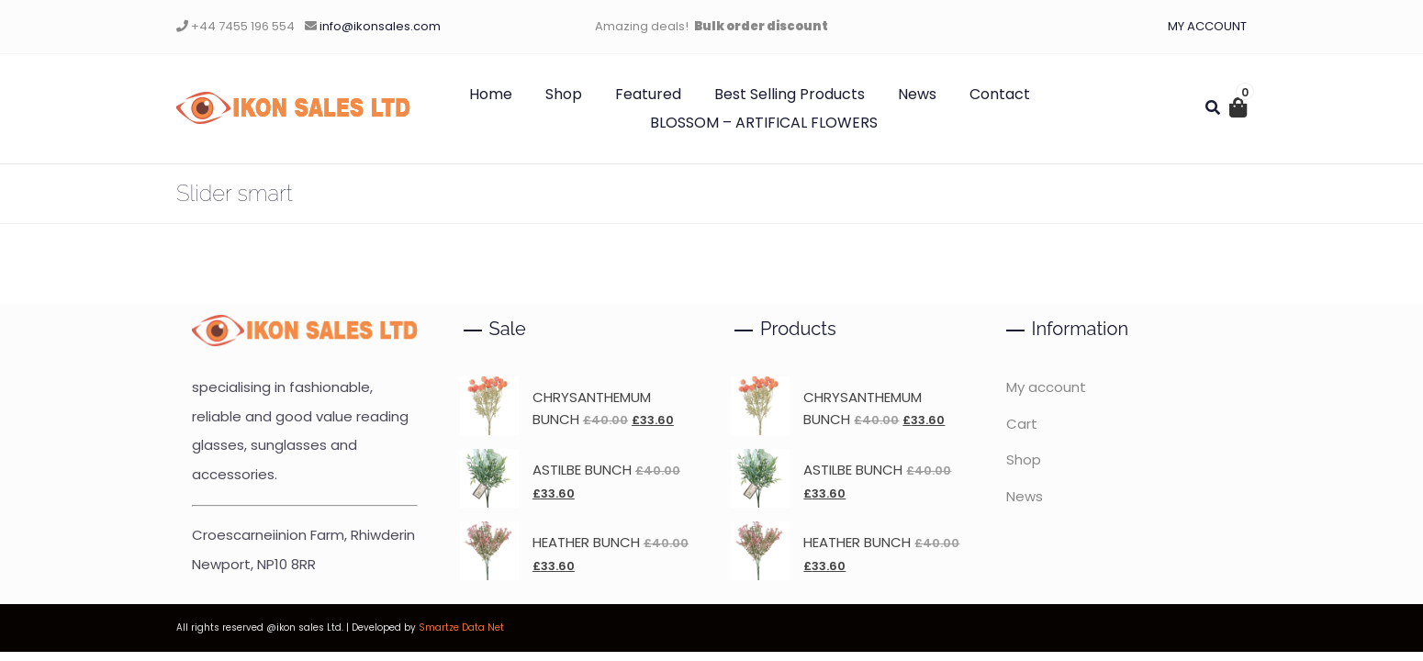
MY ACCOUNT (1207, 26)
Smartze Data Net (461, 627)
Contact (999, 94)
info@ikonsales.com (380, 26)
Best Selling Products (789, 94)
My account (1046, 387)
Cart (1021, 423)
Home (490, 94)
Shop (563, 94)
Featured (648, 94)
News (917, 94)
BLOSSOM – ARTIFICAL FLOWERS (764, 122)
